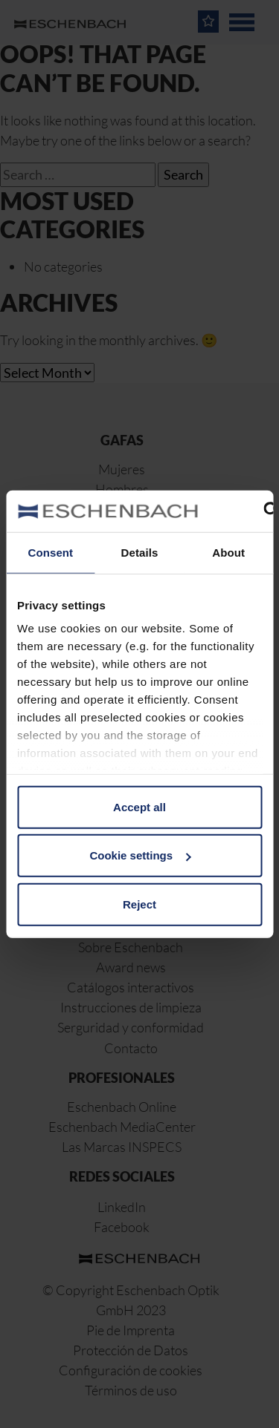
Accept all (139, 806)
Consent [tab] (50, 552)
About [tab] (228, 552)
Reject (139, 903)
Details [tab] (139, 552)
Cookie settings (139, 855)
